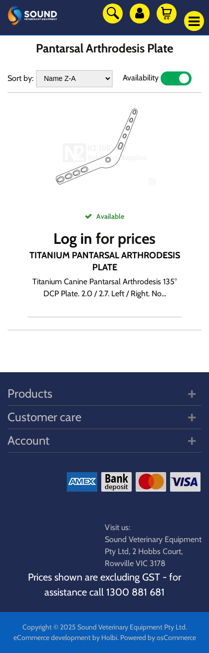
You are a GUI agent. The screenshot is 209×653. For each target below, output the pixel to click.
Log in (72, 238)
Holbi (109, 637)
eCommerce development (52, 637)
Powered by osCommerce (158, 637)
